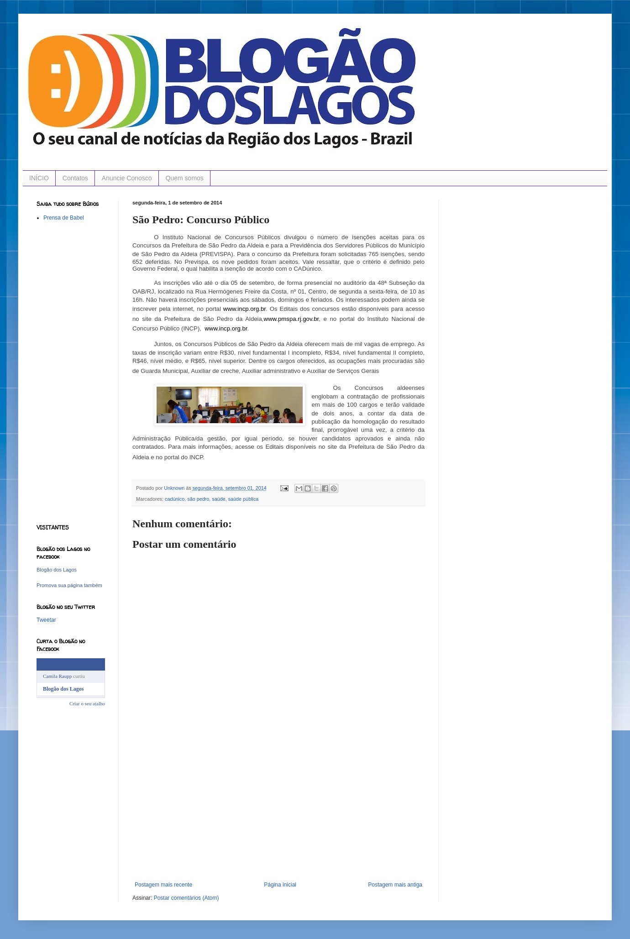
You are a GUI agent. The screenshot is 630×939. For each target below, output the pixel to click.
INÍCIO (39, 178)
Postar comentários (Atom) (186, 898)
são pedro (198, 499)
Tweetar (46, 620)
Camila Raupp (57, 676)
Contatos (75, 178)
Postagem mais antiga (395, 884)
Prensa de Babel (63, 218)
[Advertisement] (278, 813)
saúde (218, 499)
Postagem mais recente (163, 884)
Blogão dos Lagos (57, 569)
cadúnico (174, 499)
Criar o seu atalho (87, 703)
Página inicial (280, 884)
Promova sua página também (69, 585)
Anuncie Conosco (127, 178)
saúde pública (243, 499)
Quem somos (185, 178)
